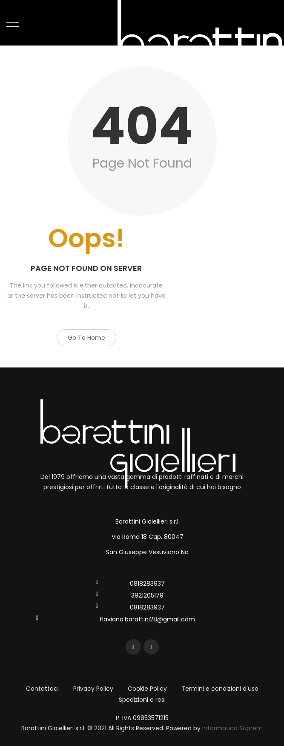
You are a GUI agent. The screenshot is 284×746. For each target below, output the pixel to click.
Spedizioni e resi (142, 699)
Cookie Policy (147, 688)
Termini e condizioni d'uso (219, 688)
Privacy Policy (93, 688)
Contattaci (42, 688)
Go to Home (86, 337)
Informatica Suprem (232, 728)
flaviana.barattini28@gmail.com (147, 619)
